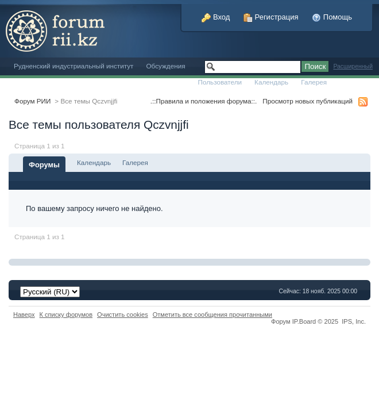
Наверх (24, 314)
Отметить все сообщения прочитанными (212, 314)
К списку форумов (66, 314)
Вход (216, 17)
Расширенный (353, 66)
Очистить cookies (122, 314)
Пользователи (220, 82)
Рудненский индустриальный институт (73, 66)
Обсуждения (165, 66)
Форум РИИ (32, 101)
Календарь (271, 82)
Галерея (314, 82)
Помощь (332, 17)
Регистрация (271, 17)
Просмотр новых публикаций (307, 101)
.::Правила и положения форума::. (203, 101)
